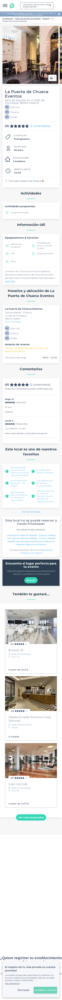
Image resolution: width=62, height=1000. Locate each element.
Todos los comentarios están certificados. (28, 388)
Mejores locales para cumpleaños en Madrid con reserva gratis (19, 496)
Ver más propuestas (31, 817)
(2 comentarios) (40, 126)
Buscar (31, 580)
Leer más (10, 281)
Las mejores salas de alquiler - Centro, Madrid (31, 538)
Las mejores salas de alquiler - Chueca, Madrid (45, 483)
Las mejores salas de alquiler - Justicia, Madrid (31, 535)
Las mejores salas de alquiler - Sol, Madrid (19, 483)
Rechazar (24, 990)
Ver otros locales (31, 511)
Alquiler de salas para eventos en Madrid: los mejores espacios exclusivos (20, 471)
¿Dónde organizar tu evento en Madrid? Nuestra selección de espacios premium (45, 496)
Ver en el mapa (13, 321)
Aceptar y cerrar (45, 990)
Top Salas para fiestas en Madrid (45, 471)
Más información (12, 983)
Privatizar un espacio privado (19, 13)
